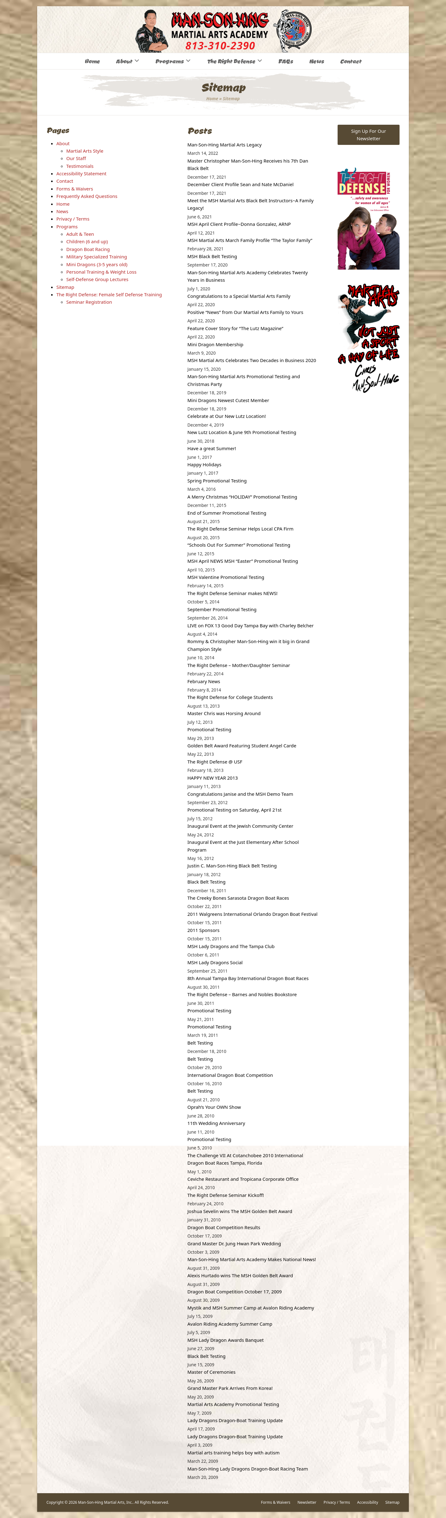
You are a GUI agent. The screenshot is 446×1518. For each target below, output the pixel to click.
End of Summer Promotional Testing (226, 513)
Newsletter (306, 1502)
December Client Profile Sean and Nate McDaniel (240, 184)
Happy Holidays (204, 464)
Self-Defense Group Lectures (97, 279)
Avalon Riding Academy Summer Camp (229, 1324)
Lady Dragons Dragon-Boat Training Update (235, 1420)
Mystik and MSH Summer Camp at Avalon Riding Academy (250, 1308)
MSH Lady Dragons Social (215, 962)
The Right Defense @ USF (214, 762)
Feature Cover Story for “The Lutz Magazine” (235, 328)
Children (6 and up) (87, 241)
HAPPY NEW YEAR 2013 (212, 778)
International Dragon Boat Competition (230, 1075)
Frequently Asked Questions (86, 196)
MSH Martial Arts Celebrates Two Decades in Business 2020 (251, 360)
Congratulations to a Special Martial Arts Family (239, 296)
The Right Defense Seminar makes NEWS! (232, 593)
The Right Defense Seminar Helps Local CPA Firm (240, 529)
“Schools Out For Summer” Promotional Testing (238, 545)
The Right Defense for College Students (230, 697)
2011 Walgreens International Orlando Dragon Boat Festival (252, 914)
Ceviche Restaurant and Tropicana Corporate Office (243, 1179)
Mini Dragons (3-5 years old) (96, 264)
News (62, 211)
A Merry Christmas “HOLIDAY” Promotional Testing (242, 497)
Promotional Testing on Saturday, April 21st (234, 810)
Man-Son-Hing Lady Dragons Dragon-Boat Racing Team (247, 1469)
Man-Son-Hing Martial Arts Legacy (224, 144)
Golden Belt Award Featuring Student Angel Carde (241, 745)
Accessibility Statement (81, 173)
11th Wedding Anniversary (216, 1123)
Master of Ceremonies (211, 1372)
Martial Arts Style (84, 151)
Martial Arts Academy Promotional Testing (233, 1404)
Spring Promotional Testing (217, 480)
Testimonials (80, 166)
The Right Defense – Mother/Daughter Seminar (238, 665)
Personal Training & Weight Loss (101, 272)
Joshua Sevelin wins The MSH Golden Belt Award (239, 1211)
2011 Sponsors (203, 930)
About (63, 143)
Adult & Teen (80, 234)
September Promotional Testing (221, 609)
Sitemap (65, 287)
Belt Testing (200, 1043)
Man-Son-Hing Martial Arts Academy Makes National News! (251, 1259)
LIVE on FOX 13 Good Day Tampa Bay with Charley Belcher (250, 625)
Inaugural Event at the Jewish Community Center (240, 826)
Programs (67, 226)
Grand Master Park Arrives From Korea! (230, 1388)
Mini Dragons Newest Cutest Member (228, 400)
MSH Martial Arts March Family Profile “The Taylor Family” (249, 240)
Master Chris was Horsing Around (224, 713)
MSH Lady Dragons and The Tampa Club (231, 946)
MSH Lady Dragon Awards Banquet (225, 1340)
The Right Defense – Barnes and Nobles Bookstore (242, 994)
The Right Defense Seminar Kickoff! (225, 1195)
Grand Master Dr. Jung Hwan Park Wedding (234, 1243)
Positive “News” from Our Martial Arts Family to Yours (245, 312)
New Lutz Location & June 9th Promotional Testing (241, 432)
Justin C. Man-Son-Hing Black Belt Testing (232, 865)
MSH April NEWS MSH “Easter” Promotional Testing (242, 561)
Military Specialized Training (96, 256)
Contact (64, 181)
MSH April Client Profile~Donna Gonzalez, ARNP (239, 224)
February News (203, 681)
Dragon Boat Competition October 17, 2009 (234, 1291)
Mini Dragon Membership (215, 344)
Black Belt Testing (206, 882)
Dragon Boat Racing (88, 249)
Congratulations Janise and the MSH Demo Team (240, 794)
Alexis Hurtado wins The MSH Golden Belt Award (240, 1275)
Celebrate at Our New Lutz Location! (226, 416)
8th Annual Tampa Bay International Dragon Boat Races (247, 978)
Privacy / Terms (73, 219)
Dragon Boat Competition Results (223, 1227)
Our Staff (76, 158)
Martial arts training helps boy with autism (233, 1452)
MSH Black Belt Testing (212, 256)
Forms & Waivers (74, 189)
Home (212, 98)
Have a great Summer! (211, 448)
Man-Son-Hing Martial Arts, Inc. (105, 1502)
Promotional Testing (209, 729)
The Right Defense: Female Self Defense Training (109, 294)
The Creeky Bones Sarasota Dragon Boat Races (238, 898)
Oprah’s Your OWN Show (214, 1107)
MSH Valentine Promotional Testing (225, 577)
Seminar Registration (89, 302)
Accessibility (367, 1502)
